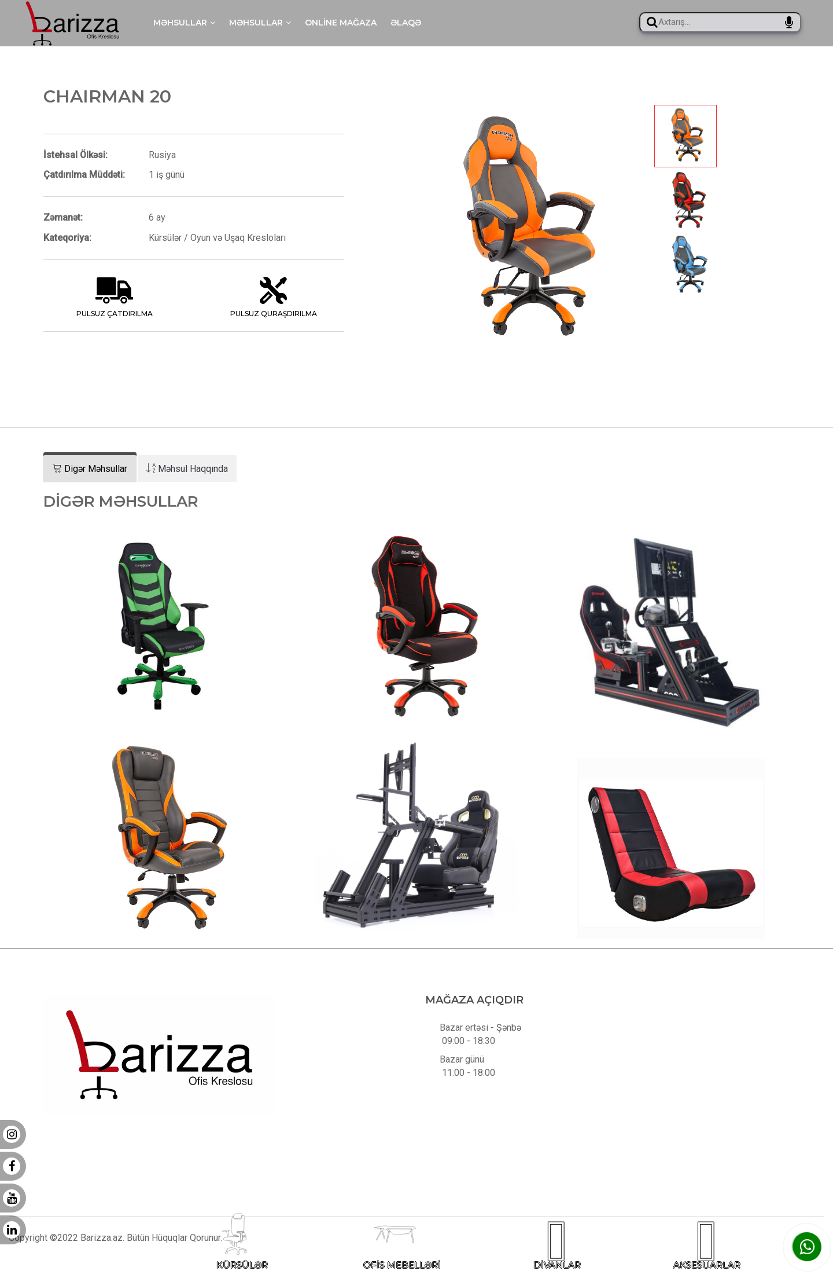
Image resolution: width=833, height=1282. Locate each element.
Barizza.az (101, 1255)
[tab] (90, 468)
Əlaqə (405, 22)
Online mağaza (341, 22)
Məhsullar (184, 22)
